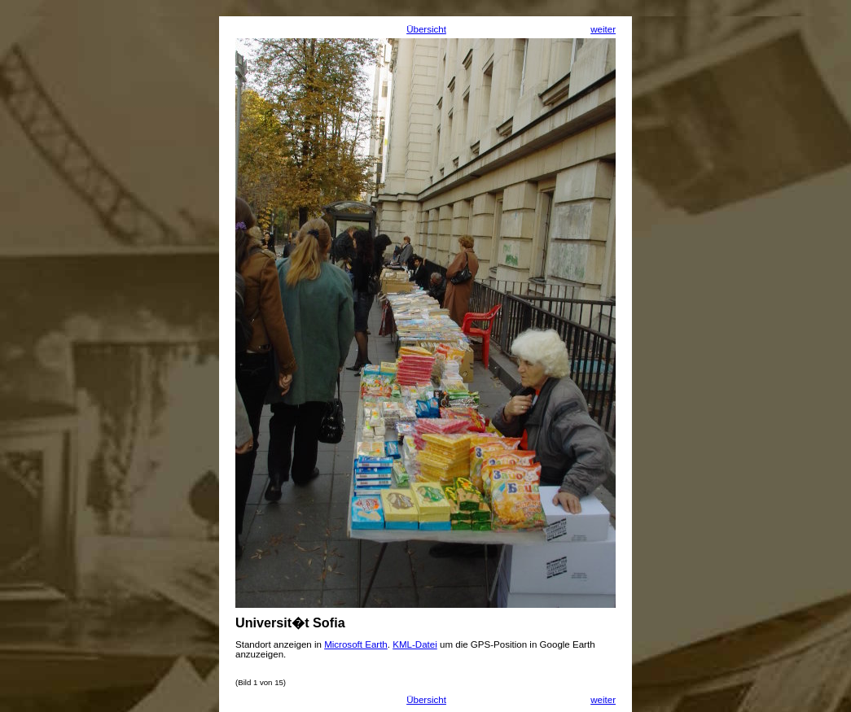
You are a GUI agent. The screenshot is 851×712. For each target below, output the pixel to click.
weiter (603, 29)
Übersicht (426, 29)
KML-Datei (415, 644)
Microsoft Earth (356, 644)
